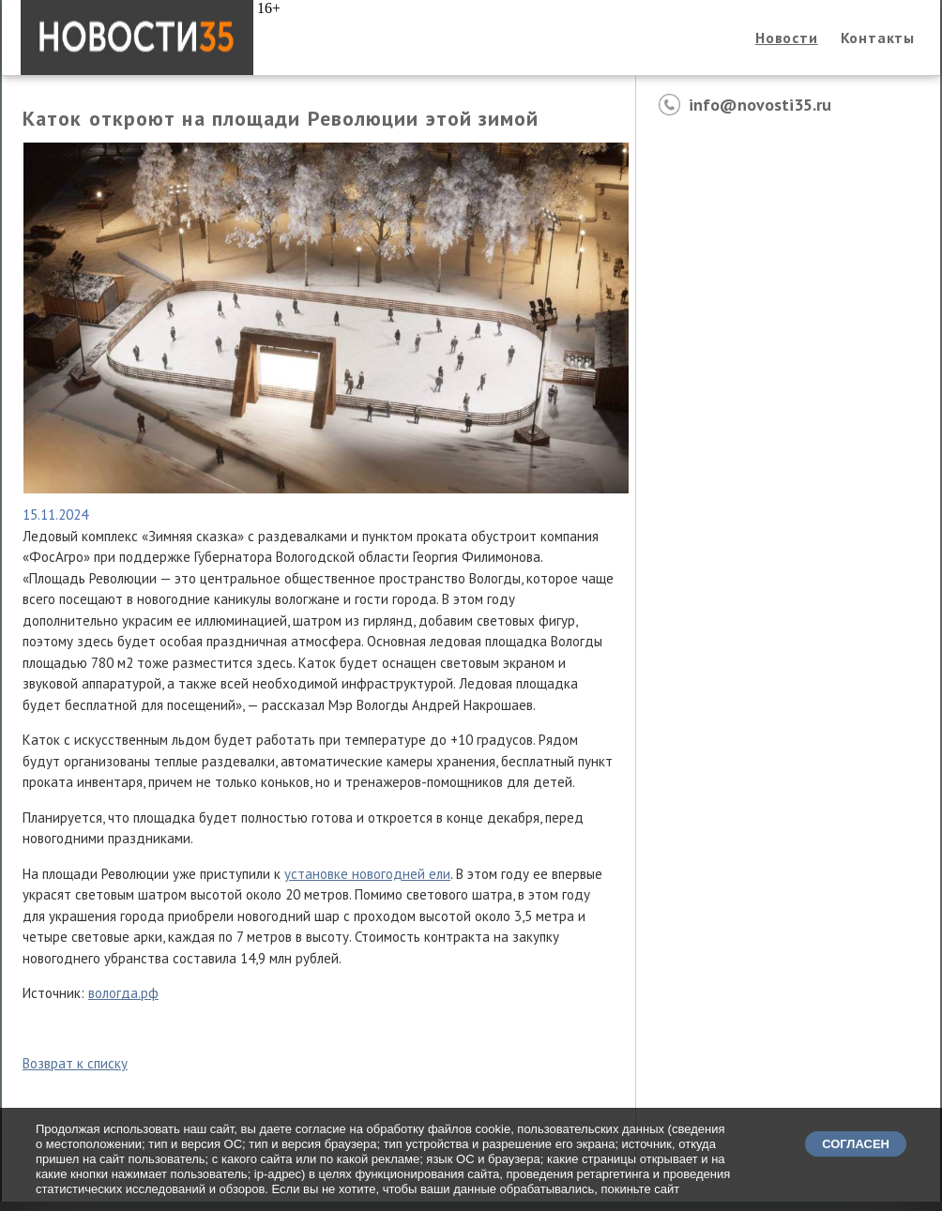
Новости (786, 37)
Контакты (878, 37)
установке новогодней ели (367, 874)
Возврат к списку (75, 1063)
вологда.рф (123, 993)
